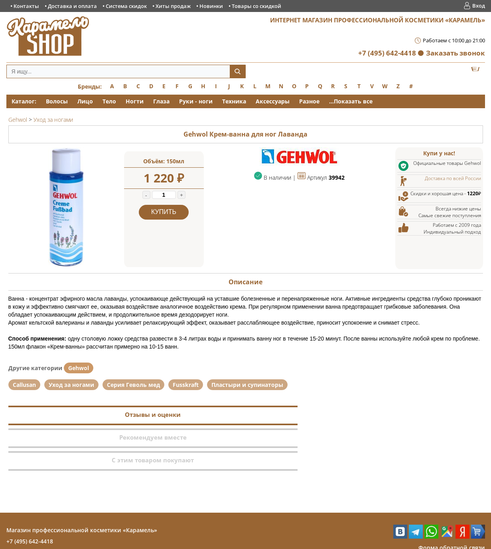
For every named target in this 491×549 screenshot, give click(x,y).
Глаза (161, 101)
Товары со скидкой (256, 6)
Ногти (135, 101)
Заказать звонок (455, 52)
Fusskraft (186, 384)
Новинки (211, 6)
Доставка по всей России (453, 178)
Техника (234, 101)
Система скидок (126, 6)
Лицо (85, 101)
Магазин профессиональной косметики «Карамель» (81, 484)
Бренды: (90, 86)
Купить (163, 211)
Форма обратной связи (451, 502)
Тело (109, 101)
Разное (309, 101)
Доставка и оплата (72, 6)
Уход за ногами (71, 384)
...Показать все (351, 101)
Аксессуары (273, 101)
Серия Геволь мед (133, 384)
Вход (478, 5)
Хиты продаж (173, 6)
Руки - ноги (196, 101)
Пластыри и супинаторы (247, 384)
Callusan (24, 384)
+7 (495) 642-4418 (387, 52)
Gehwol (78, 368)
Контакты (26, 6)
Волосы (57, 101)
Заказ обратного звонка (450, 513)
